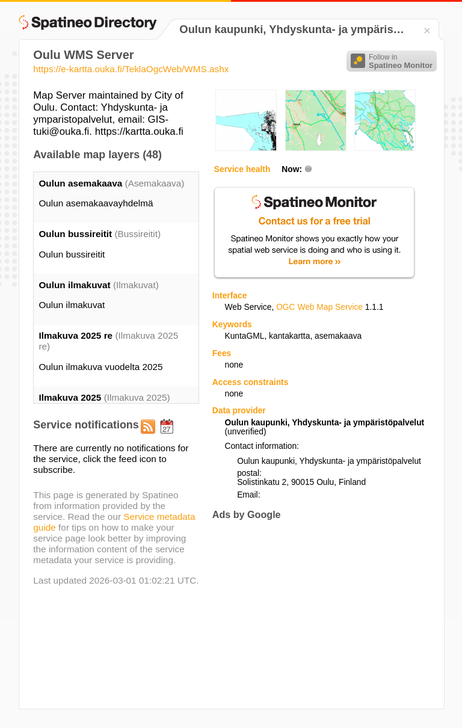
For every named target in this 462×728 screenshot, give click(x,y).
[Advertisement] (313, 614)
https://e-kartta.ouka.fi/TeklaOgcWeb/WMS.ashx (131, 69)
